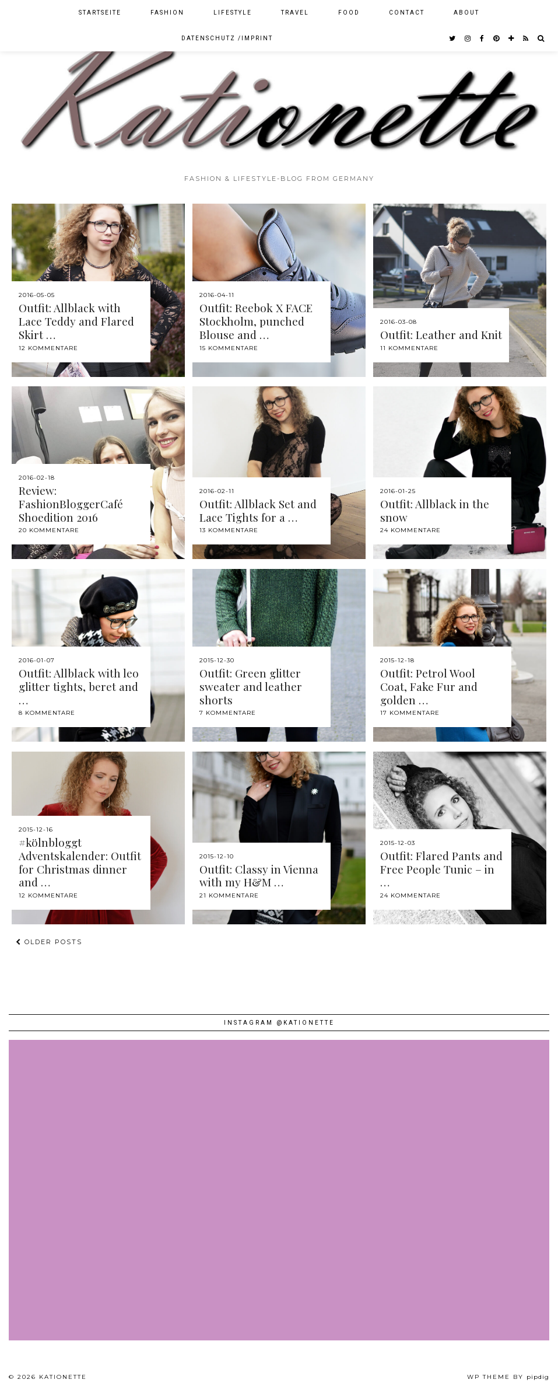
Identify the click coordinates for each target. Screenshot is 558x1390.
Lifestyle (232, 12)
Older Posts (49, 942)
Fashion (167, 12)
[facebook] (482, 38)
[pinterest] (496, 38)
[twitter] (453, 38)
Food (349, 12)
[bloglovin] (511, 38)
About (466, 12)
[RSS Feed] (526, 38)
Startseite (100, 12)
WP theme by (508, 1377)
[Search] (541, 38)
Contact (406, 12)
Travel (295, 12)
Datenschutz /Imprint (227, 38)
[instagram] (468, 38)
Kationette (63, 1377)
